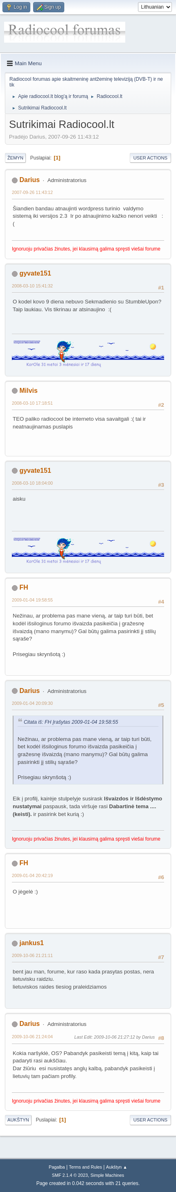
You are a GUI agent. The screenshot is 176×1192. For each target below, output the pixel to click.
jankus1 (31, 942)
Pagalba (57, 1167)
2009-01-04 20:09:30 (32, 703)
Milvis (28, 390)
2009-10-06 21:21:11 (32, 955)
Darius (29, 179)
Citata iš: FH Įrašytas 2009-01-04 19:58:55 (71, 722)
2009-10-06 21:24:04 (32, 1036)
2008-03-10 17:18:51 (32, 403)
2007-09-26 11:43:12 (32, 192)
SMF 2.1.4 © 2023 (70, 1175)
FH (23, 587)
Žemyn (15, 157)
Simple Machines (107, 1175)
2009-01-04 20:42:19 (32, 875)
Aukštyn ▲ (116, 1167)
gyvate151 (35, 273)
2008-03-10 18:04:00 (32, 483)
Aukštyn (18, 1119)
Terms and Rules (85, 1167)
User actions (150, 157)
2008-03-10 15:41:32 (32, 285)
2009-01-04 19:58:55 (32, 599)
